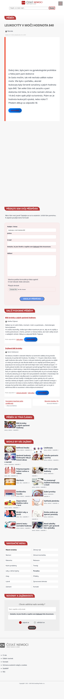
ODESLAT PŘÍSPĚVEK (32, 299)
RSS (4, 672)
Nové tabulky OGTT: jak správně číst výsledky (51, 526)
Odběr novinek (8, 658)
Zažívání (8, 587)
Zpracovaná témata (40, 581)
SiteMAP (5, 668)
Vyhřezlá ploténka (51, 501)
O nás (5, 655)
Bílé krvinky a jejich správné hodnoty (20, 317)
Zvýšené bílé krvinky (13, 348)
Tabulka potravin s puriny (51, 456)
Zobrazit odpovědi (21, 393)
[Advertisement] (32, 50)
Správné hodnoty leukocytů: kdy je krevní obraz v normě (17, 458)
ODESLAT (32, 627)
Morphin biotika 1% (51, 401)
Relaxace (36, 560)
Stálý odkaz (19, 339)
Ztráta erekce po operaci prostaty (51, 513)
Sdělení (9, 253)
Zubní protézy (50, 492)
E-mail (9, 240)
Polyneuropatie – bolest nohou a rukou (23, 471)
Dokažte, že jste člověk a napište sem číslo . (29, 247)
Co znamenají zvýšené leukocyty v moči (51, 482)
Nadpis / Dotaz (12, 226)
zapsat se (25, 622)
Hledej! (52, 8)
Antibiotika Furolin (21, 493)
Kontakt (36, 587)
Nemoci (8, 555)
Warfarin (20, 480)
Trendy (35, 566)
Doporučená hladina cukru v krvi (22, 503)
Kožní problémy (11, 566)
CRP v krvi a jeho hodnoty (51, 470)
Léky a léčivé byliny (12, 571)
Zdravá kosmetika (39, 555)
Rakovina (9, 560)
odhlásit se (41, 622)
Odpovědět (15, 110)
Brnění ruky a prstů (22, 513)
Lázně (8, 581)
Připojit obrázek (13, 286)
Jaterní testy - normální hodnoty (24, 525)
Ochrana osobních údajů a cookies (15, 665)
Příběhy (36, 576)
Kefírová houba (22, 448)
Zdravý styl (37, 550)
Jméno (9, 233)
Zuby (7, 576)
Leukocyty (48, 448)
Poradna (36, 571)
